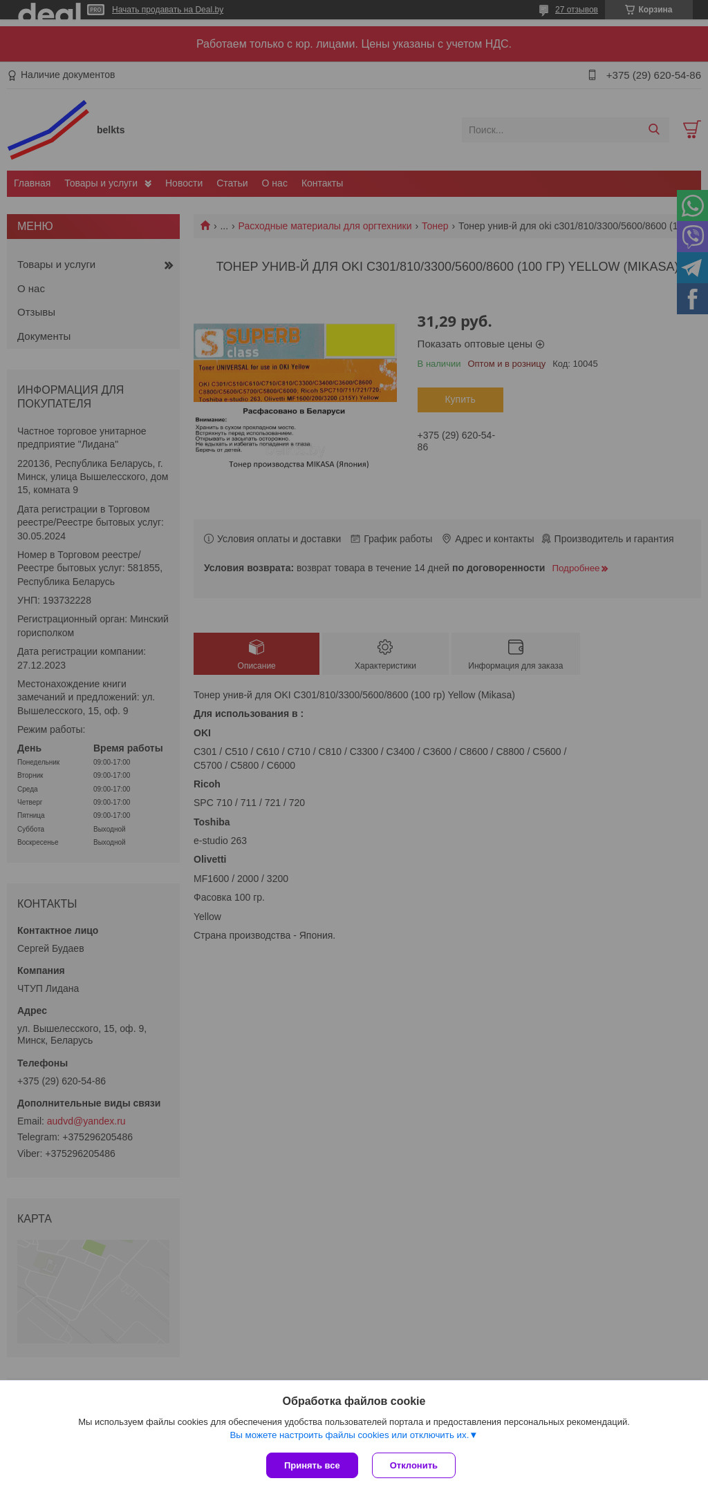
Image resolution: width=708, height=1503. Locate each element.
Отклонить (414, 1465)
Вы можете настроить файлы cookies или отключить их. (349, 1435)
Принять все (312, 1465)
